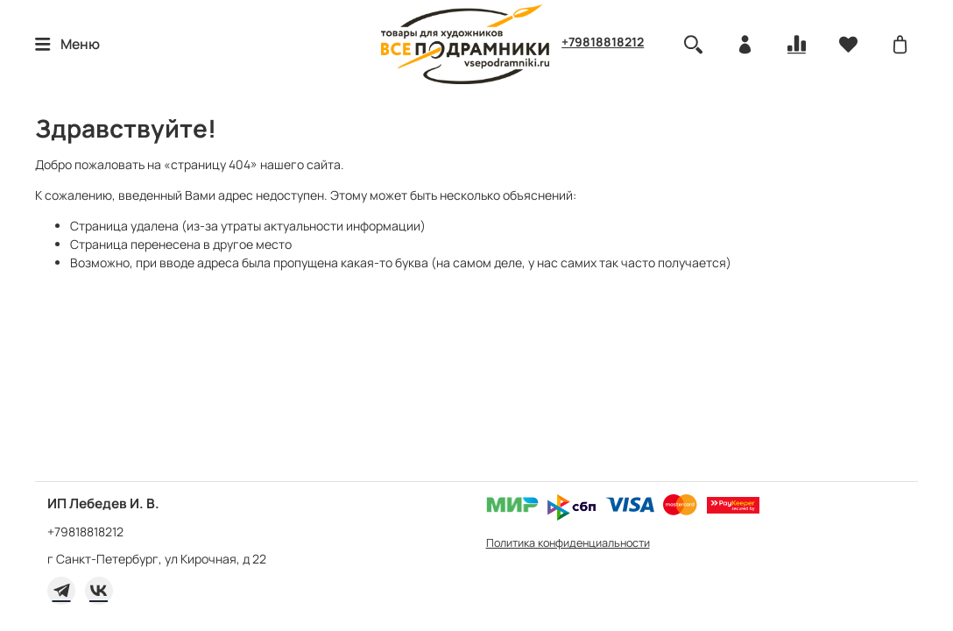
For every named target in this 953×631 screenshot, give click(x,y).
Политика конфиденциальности (568, 542)
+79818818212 (602, 41)
